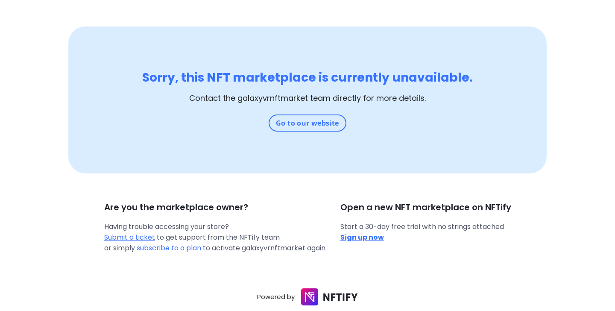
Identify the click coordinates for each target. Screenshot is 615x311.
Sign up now (362, 237)
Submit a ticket (129, 237)
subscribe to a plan (170, 248)
